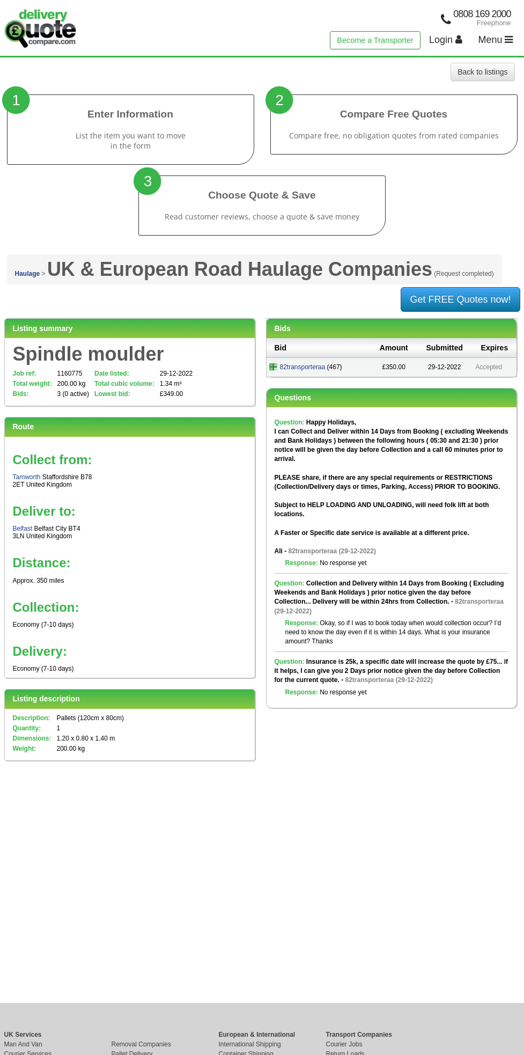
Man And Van (23, 1044)
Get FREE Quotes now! (460, 299)
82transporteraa (303, 367)
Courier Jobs (344, 1044)
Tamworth (27, 477)
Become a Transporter (375, 40)
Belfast (23, 528)
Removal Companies (141, 1044)
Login (445, 39)
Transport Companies (359, 1034)
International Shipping (250, 1044)
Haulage (27, 273)
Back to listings (482, 72)
